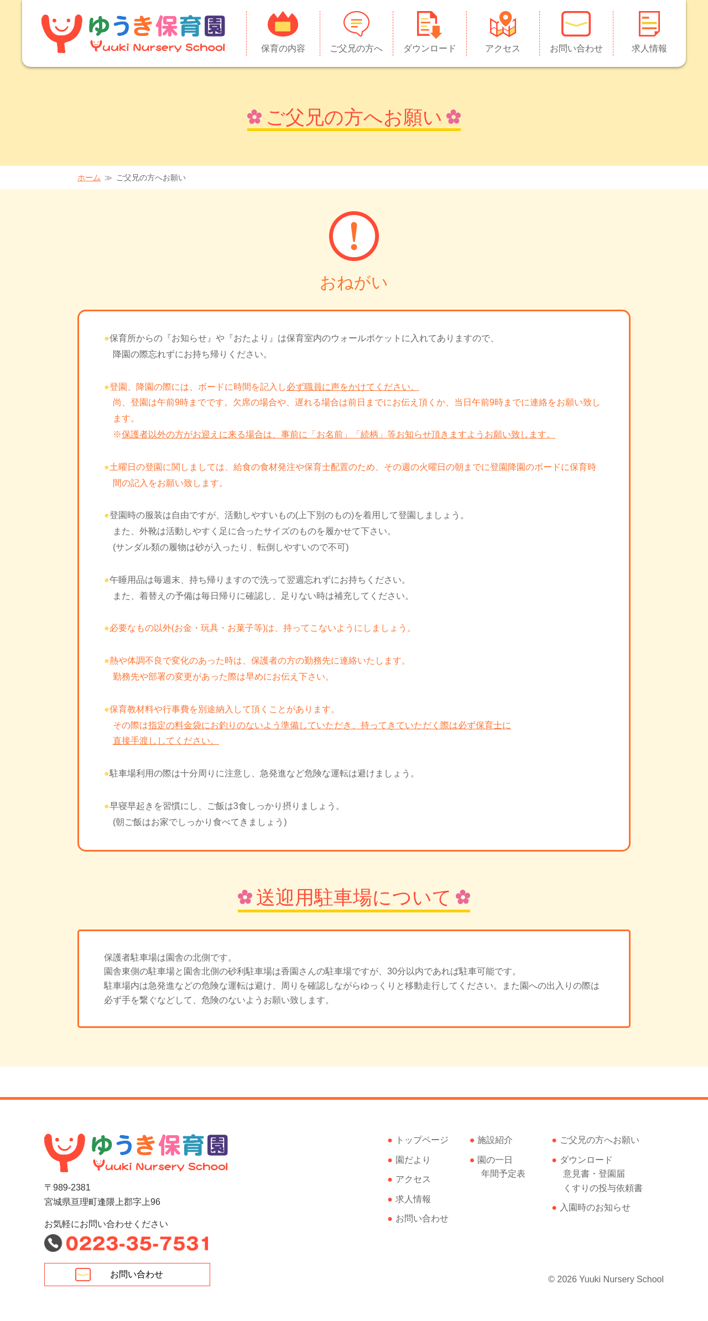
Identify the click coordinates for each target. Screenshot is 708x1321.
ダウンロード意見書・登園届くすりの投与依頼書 (601, 1174)
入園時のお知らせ (595, 1207)
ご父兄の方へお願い (599, 1140)
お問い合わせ (576, 48)
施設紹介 (495, 1140)
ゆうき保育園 (134, 33)
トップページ (422, 1140)
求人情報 (649, 48)
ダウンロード (429, 48)
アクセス (502, 48)
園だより (413, 1160)
